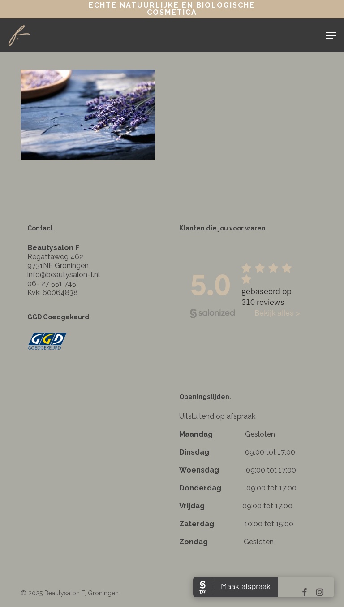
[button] (331, 35)
